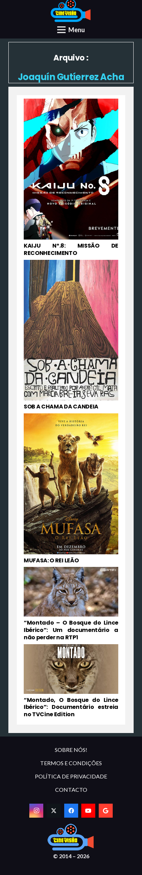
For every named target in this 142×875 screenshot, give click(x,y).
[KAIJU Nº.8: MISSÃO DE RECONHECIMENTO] (71, 178)
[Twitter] (54, 811)
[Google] (106, 811)
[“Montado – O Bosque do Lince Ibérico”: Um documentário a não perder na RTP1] (71, 604)
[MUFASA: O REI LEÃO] (71, 488)
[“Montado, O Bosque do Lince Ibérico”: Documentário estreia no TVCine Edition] (71, 681)
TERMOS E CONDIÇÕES (71, 763)
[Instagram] (36, 811)
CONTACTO (71, 789)
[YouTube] (88, 811)
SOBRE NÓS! (71, 749)
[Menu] (71, 29)
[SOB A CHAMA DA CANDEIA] (71, 335)
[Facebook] (71, 811)
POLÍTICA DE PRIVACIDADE (71, 776)
